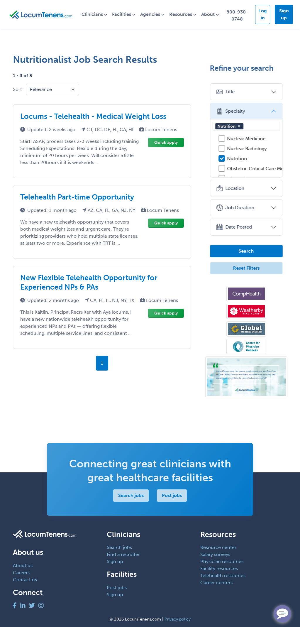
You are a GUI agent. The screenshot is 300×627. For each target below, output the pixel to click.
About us (23, 565)
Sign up (284, 14)
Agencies (151, 14)
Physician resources (221, 561)
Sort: (18, 89)
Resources (181, 14)
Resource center (218, 547)
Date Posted (234, 227)
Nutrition (229, 126)
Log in (263, 14)
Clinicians (93, 14)
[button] (239, 126)
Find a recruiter (123, 554)
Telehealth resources (222, 575)
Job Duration (235, 207)
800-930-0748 (237, 15)
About (209, 14)
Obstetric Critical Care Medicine (262, 168)
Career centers (216, 582)
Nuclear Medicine (246, 138)
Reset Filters (246, 268)
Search (246, 251)
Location (230, 188)
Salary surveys (215, 554)
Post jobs (172, 495)
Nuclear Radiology (247, 148)
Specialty (230, 111)
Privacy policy (178, 619)
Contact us (25, 579)
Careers (21, 572)
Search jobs (131, 495)
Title (225, 91)
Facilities (122, 14)
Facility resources (219, 568)
